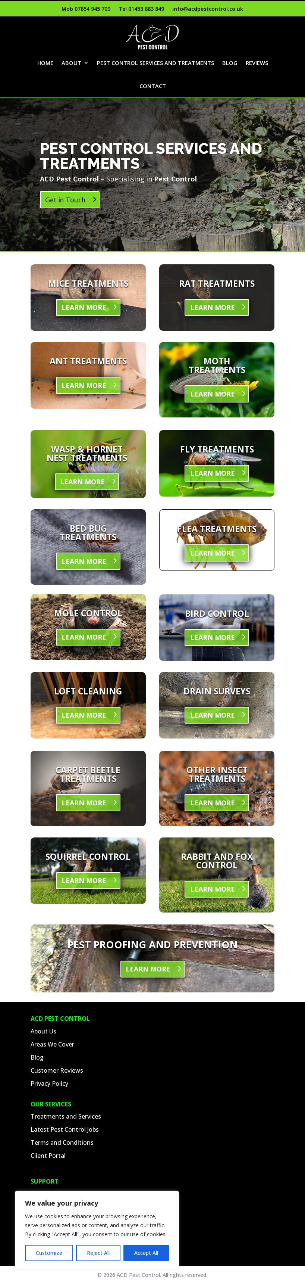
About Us (43, 1031)
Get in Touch (65, 199)
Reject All (98, 1252)
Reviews (134, 86)
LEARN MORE (84, 307)
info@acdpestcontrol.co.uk (207, 9)
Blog (251, 63)
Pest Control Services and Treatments (172, 63)
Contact (168, 86)
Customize (49, 1252)
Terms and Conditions (62, 1142)
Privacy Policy (49, 1083)
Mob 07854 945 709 (86, 9)
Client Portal (48, 1155)
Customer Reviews (57, 1070)
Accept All (146, 1252)
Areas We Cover (52, 1044)
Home (55, 63)
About (82, 63)
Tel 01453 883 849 (141, 9)
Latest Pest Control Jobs (65, 1129)
